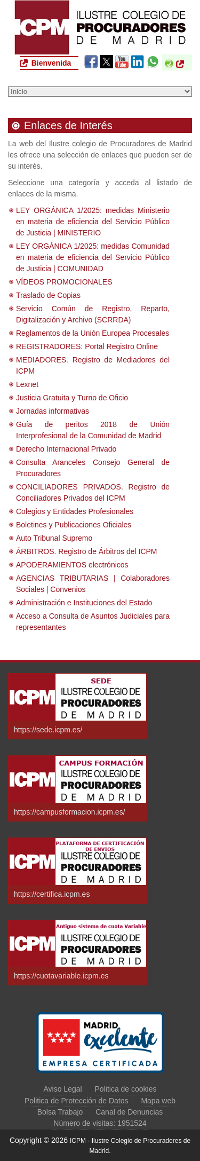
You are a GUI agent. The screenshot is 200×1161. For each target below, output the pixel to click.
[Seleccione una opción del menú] (100, 91)
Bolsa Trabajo (60, 1112)
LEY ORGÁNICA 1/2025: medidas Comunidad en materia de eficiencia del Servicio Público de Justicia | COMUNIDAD (93, 257)
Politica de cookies (126, 1089)
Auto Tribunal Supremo (54, 538)
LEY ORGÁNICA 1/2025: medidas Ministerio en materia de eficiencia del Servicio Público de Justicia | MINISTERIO (93, 221)
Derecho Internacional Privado (66, 449)
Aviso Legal (63, 1089)
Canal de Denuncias (129, 1112)
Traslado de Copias (48, 295)
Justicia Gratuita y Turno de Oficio (72, 397)
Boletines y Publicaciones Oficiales (73, 524)
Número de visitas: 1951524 (99, 1123)
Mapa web (158, 1100)
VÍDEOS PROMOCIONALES (64, 282)
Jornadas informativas (52, 411)
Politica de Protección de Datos (77, 1100)
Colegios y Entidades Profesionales (74, 511)
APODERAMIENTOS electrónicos (72, 564)
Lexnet (27, 384)
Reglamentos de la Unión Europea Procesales (92, 333)
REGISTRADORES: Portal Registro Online (87, 346)
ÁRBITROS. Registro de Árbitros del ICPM (86, 551)
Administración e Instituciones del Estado (84, 602)
